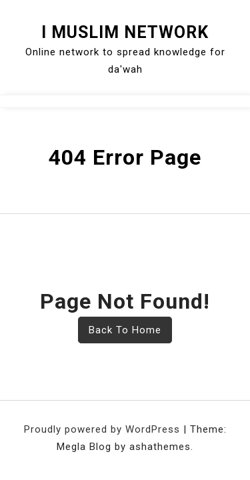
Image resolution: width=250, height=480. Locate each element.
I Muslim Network (125, 32)
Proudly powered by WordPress (103, 429)
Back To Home (125, 330)
